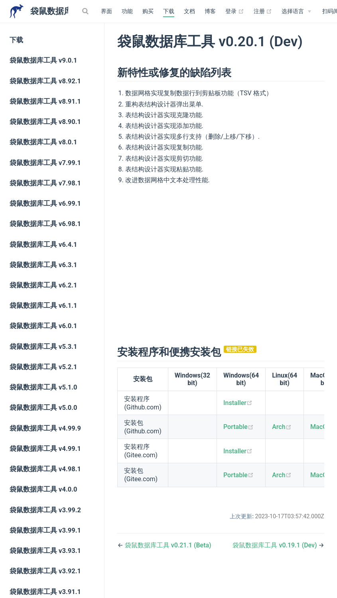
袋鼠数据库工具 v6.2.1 (43, 285)
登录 (234, 11)
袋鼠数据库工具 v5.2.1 (43, 367)
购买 (148, 11)
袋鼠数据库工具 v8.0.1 (43, 142)
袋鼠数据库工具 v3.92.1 (45, 571)
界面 (106, 11)
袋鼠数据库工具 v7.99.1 (45, 163)
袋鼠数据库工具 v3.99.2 (45, 510)
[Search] (86, 11)
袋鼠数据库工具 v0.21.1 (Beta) (168, 545)
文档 (189, 11)
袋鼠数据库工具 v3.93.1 (45, 551)
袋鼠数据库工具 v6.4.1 (43, 244)
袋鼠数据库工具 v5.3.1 (43, 346)
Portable (238, 427)
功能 (127, 11)
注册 (263, 11)
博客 (210, 11)
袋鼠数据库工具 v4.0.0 (43, 489)
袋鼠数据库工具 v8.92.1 (45, 81)
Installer (237, 403)
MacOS (323, 427)
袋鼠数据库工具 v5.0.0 (43, 407)
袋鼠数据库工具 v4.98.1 (45, 469)
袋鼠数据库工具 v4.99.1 (45, 448)
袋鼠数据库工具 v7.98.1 (45, 183)
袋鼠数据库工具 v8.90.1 (45, 122)
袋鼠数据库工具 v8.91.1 (45, 101)
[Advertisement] (221, 264)
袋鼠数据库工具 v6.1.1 (43, 305)
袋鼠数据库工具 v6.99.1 (45, 203)
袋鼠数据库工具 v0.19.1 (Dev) (275, 545)
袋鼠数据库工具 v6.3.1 (43, 265)
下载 (168, 11)
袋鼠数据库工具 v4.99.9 (45, 428)
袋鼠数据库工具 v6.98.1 (45, 224)
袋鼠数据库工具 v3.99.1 (45, 530)
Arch (281, 427)
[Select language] (296, 11)
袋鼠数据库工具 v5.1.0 (43, 387)
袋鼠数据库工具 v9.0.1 (43, 60)
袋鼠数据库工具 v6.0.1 (43, 326)
